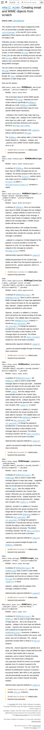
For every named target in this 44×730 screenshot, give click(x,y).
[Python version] (14, 2)
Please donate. (36, 721)
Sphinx (35, 728)
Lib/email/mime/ (18, 21)
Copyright (12, 704)
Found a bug (36, 726)
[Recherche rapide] (30, 2)
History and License (21, 715)
